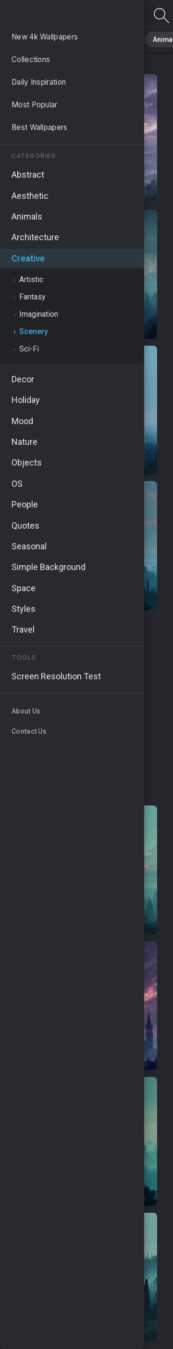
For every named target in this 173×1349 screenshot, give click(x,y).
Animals (147, 38)
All (36, 38)
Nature (66, 38)
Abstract (106, 38)
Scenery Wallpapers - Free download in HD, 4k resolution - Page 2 (57, 16)
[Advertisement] (86, 708)
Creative (42, 64)
